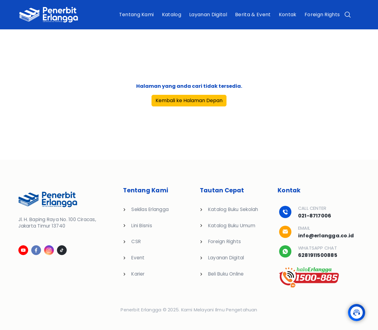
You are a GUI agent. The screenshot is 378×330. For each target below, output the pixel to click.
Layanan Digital (208, 14)
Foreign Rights (322, 14)
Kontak (288, 14)
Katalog (171, 14)
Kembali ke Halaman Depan (189, 100)
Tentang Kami (136, 14)
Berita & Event (253, 14)
